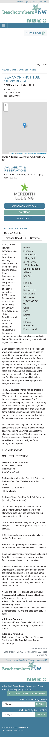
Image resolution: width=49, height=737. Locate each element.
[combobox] (19, 704)
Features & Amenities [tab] (16, 228)
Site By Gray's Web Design (12, 730)
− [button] (6, 109)
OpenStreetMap (29, 153)
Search (40, 704)
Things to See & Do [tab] (15, 238)
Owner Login (23, 1)
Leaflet (12, 153)
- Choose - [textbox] (8, 704)
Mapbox (19, 153)
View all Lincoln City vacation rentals (19, 70)
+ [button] (6, 105)
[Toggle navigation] (4, 25)
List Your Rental (39, 1)
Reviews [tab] (35, 238)
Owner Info (31, 686)
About (5, 689)
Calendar (24, 212)
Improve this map (40, 153)
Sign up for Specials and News (27, 694)
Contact (28, 689)
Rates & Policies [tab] (13, 233)
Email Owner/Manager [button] (24, 206)
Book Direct (24, 218)
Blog (21, 689)
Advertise (6, 686)
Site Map (13, 689)
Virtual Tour (35, 33)
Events (41, 686)
